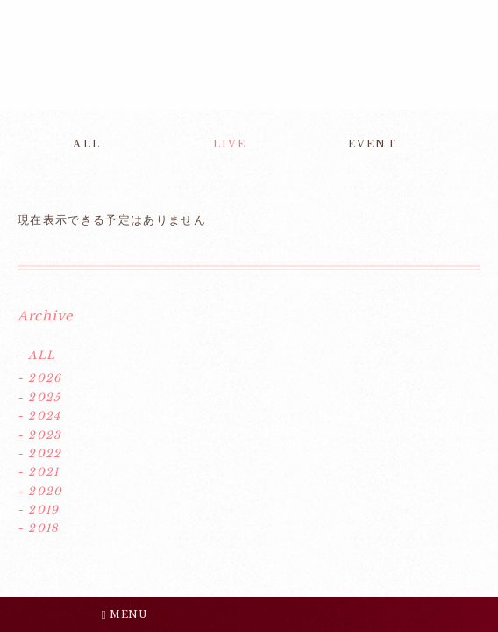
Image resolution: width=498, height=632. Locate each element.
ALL (87, 144)
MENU (124, 614)
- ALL (36, 355)
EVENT (373, 144)
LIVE (230, 144)
